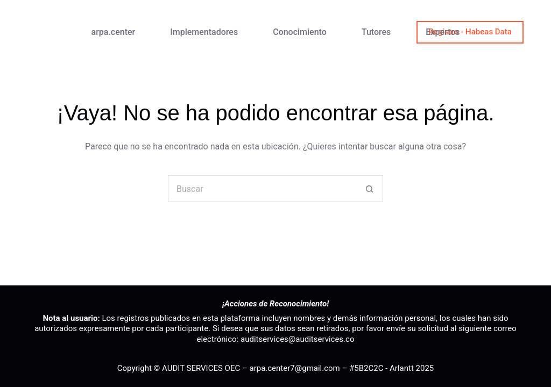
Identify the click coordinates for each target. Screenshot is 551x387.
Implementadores (204, 32)
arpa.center (113, 32)
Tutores (376, 32)
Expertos (443, 32)
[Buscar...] (262, 188)
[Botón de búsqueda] (369, 188)
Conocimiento (300, 32)
